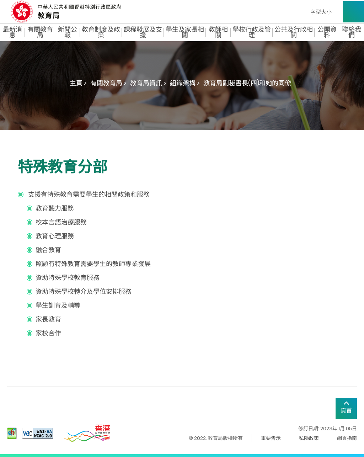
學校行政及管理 (251, 32)
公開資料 (327, 32)
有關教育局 (40, 32)
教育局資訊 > (148, 83)
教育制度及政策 (101, 32)
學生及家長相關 (185, 32)
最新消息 (12, 32)
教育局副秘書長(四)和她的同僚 (247, 83)
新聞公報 (67, 32)
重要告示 (271, 438)
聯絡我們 (351, 32)
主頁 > (78, 83)
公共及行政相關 (293, 32)
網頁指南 (347, 438)
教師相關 (218, 32)
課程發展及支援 (143, 32)
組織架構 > (185, 83)
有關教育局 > (108, 83)
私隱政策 (309, 438)
